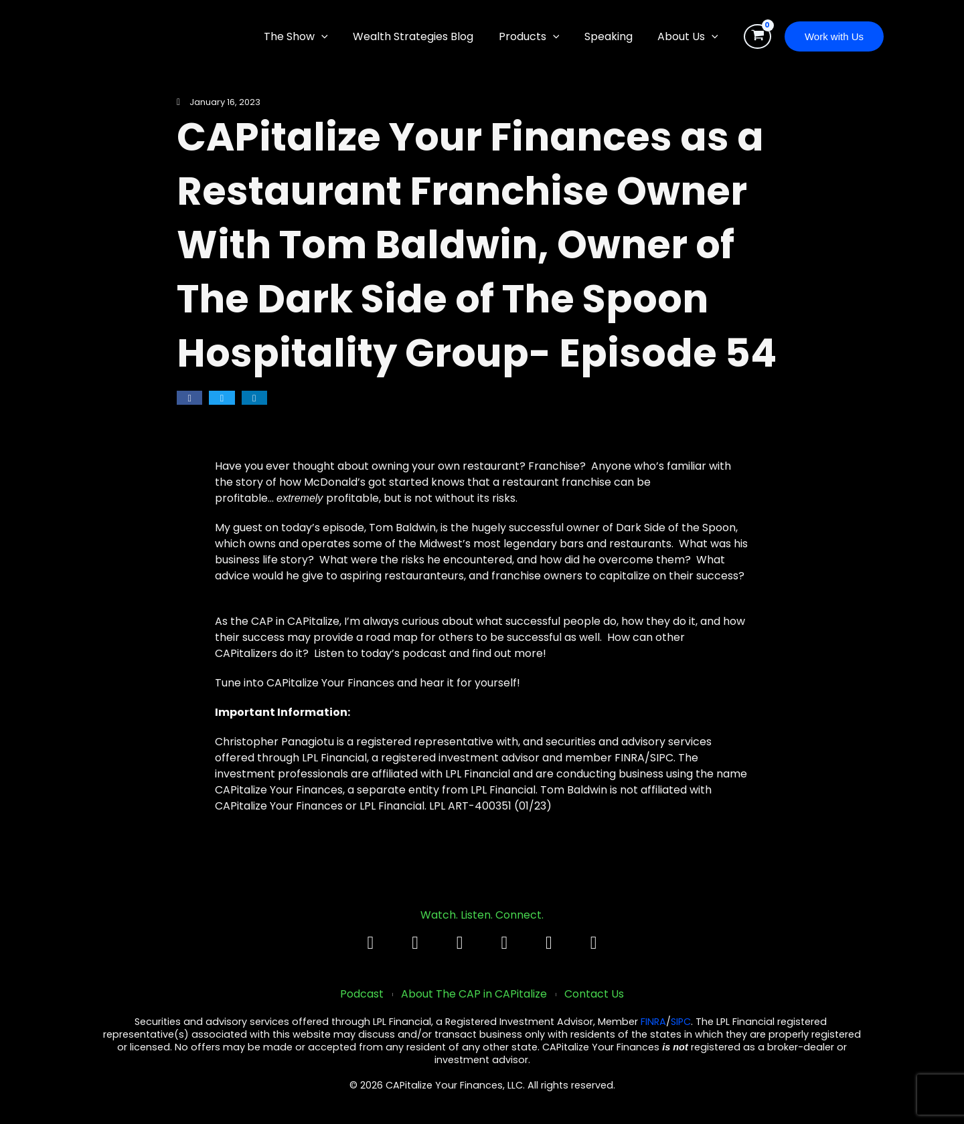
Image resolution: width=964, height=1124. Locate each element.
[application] (337, 37)
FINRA (653, 1022)
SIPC (681, 1022)
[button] (834, 36)
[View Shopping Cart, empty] (757, 37)
